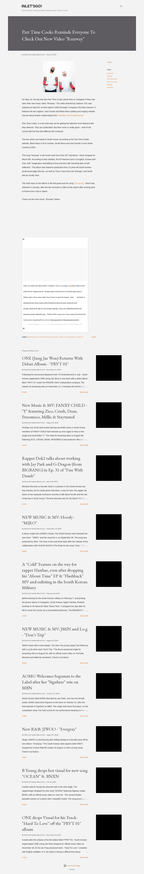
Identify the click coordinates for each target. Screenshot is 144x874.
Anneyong (110, 73)
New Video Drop (112, 79)
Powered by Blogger (72, 866)
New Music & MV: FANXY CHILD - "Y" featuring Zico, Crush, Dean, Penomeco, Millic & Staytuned (54, 411)
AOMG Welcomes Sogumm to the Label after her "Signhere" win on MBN (51, 682)
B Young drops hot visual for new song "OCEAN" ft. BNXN (55, 773)
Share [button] (109, 62)
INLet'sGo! (32, 6)
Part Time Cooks (44, 324)
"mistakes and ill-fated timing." (71, 115)
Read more (84, 392)
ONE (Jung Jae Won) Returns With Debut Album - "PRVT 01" (52, 361)
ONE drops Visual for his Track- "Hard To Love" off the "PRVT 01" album (51, 823)
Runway (109, 84)
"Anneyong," (79, 183)
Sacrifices (110, 87)
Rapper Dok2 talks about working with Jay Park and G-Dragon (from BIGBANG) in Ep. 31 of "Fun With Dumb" (52, 467)
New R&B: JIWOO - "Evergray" (49, 729)
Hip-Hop (109, 76)
